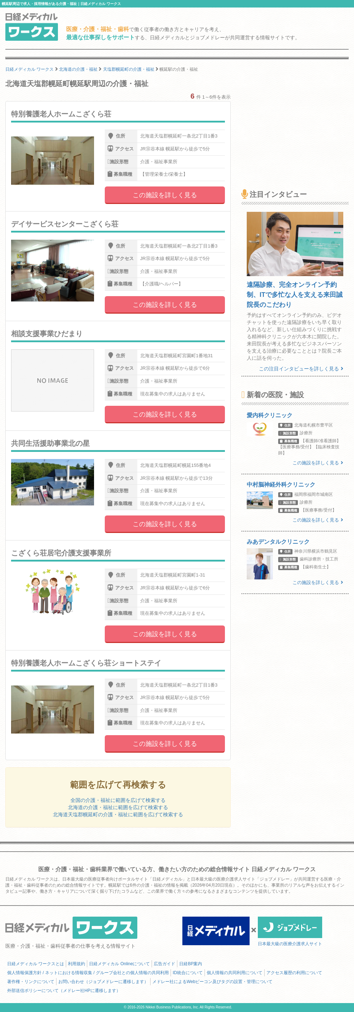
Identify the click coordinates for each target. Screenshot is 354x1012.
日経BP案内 (190, 963)
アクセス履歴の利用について (294, 972)
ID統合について (188, 972)
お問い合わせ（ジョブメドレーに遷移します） (103, 981)
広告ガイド (164, 963)
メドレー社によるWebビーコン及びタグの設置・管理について (212, 981)
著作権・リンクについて (30, 981)
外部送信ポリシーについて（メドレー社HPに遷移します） (64, 990)
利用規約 (76, 963)
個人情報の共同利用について (234, 972)
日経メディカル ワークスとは (35, 963)
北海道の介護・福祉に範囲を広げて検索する (118, 807)
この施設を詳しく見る (165, 195)
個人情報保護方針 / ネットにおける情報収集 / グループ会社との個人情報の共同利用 (88, 972)
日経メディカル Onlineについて (119, 963)
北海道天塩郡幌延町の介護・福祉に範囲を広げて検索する (118, 814)
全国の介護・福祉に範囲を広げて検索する (118, 800)
